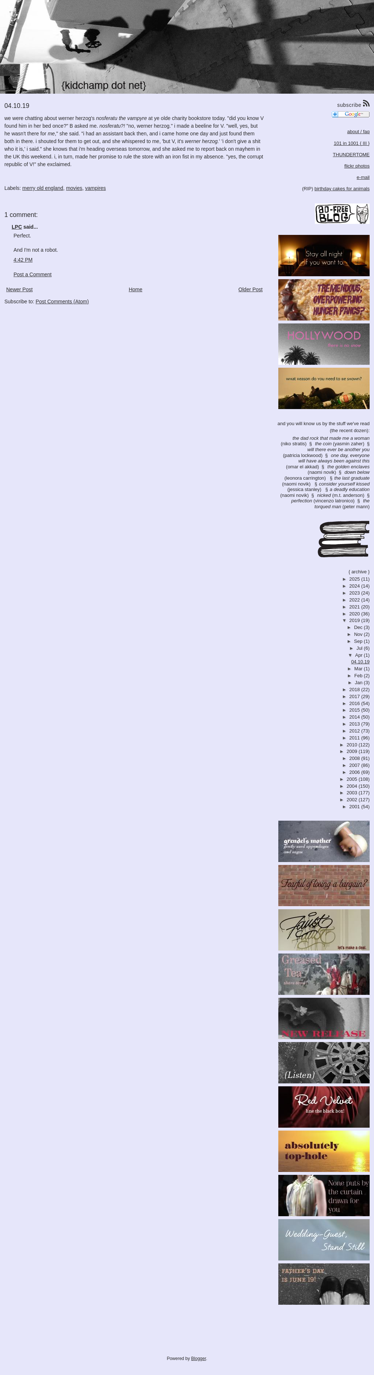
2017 (355, 696)
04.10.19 (360, 661)
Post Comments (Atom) (62, 301)
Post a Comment (32, 274)
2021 (355, 607)
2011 (355, 738)
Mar (359, 668)
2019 (355, 620)
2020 (355, 614)
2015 (355, 710)
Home (135, 289)
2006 (355, 772)
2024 (355, 586)
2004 (353, 786)
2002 (353, 799)
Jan (359, 682)
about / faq (358, 131)
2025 (355, 579)
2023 (355, 593)
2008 (355, 758)
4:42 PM (23, 260)
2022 (355, 600)
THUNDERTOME (351, 154)
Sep (359, 641)
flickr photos (357, 166)
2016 (355, 703)
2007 (355, 765)
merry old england (42, 188)
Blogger (198, 1358)
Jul (360, 648)
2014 (355, 717)
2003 (353, 792)
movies (74, 188)
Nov (359, 634)
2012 (355, 731)
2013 (355, 724)
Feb (359, 675)
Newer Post (19, 289)
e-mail (363, 177)
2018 (355, 689)
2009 (353, 751)
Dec (359, 627)
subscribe (353, 104)
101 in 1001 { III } (352, 143)
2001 (355, 806)
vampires (95, 188)
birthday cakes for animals (342, 188)
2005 (353, 779)
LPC (17, 227)
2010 (353, 745)
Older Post (250, 289)
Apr (359, 655)
